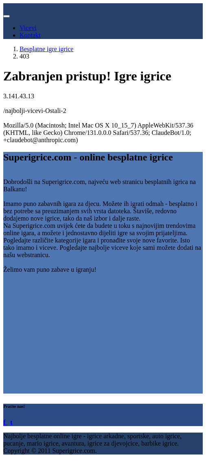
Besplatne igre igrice (46, 48)
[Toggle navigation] (6, 16)
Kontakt (30, 35)
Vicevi (28, 27)
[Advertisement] (103, 337)
